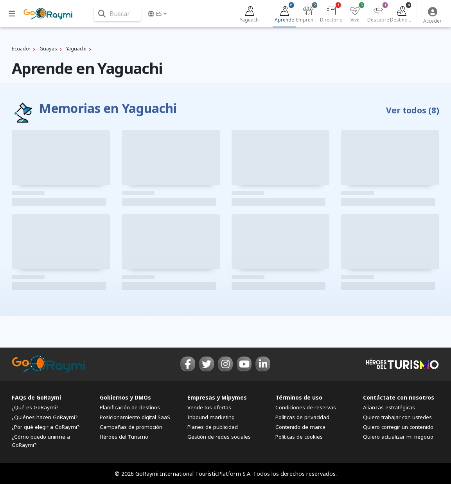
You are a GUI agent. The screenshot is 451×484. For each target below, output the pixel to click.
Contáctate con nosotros (398, 397)
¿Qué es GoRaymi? (35, 407)
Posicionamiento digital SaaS (135, 417)
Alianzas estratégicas (389, 407)
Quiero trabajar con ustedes (397, 417)
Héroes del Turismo (124, 436)
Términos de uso (298, 397)
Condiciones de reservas (305, 407)
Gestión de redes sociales (219, 436)
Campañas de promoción (131, 426)
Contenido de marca (300, 426)
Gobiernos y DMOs (125, 397)
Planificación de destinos (130, 407)
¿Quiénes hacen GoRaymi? (45, 417)
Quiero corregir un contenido (398, 426)
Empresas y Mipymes (217, 397)
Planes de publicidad (212, 426)
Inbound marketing (211, 417)
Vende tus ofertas (209, 407)
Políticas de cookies (299, 436)
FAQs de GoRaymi (36, 397)
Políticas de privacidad (302, 417)
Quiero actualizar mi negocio (398, 436)
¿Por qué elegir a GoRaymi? (46, 426)
